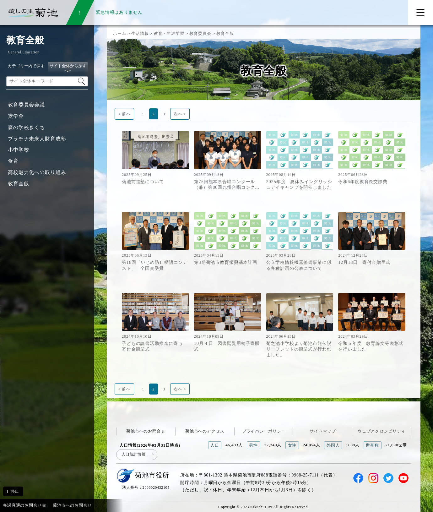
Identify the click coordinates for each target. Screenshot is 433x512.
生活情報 (140, 33)
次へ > (180, 114)
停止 (15, 491)
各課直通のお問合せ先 (24, 505)
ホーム (119, 33)
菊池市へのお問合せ (145, 431)
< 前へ (124, 114)
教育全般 (18, 183)
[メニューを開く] (420, 12)
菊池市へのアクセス (205, 431)
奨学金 (16, 116)
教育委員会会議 (26, 104)
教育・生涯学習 (169, 33)
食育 (13, 161)
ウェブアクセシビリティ (382, 431)
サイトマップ (323, 431)
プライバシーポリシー (264, 431)
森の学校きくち (26, 127)
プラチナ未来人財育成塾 (37, 138)
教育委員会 (200, 33)
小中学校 (18, 149)
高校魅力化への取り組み (37, 172)
